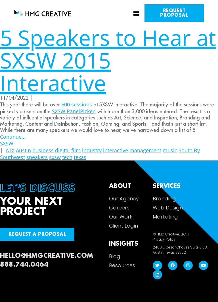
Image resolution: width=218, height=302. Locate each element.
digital (62, 150)
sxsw (55, 157)
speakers (37, 157)
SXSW (6, 143)
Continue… (13, 136)
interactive (115, 150)
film (76, 150)
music (170, 150)
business (43, 150)
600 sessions (76, 104)
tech (67, 157)
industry (92, 150)
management (145, 150)
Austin (23, 150)
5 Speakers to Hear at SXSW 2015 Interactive (108, 60)
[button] (109, 14)
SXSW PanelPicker (73, 111)
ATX (10, 150)
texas (80, 157)
